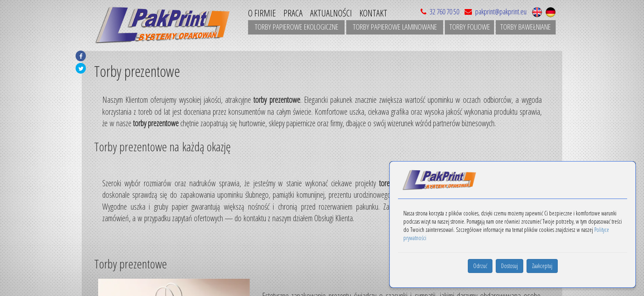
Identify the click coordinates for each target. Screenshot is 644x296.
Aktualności (331, 13)
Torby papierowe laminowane (395, 26)
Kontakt (373, 13)
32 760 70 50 (444, 11)
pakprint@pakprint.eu (494, 11)
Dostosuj (509, 266)
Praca (293, 13)
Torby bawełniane (525, 26)
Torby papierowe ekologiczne (296, 26)
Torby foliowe (469, 26)
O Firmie (262, 13)
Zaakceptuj (542, 266)
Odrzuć (480, 266)
